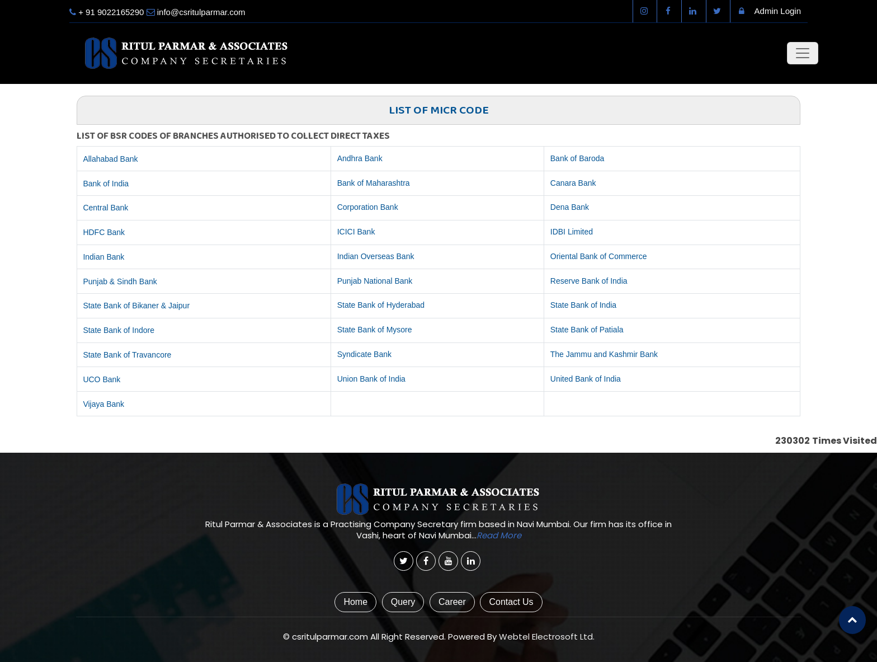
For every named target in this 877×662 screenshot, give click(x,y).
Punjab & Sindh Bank (120, 281)
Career (452, 602)
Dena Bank (569, 207)
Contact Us (511, 602)
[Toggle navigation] (802, 53)
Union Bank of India (371, 378)
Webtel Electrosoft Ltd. (547, 636)
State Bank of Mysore (374, 329)
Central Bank (105, 207)
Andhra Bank (360, 158)
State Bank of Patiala (587, 329)
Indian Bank (103, 256)
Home (355, 602)
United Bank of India (585, 378)
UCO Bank (101, 379)
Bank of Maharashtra (373, 183)
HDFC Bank (104, 232)
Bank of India (106, 183)
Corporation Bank (367, 207)
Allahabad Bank (110, 158)
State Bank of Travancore (127, 354)
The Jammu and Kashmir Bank (604, 354)
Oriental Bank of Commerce (598, 256)
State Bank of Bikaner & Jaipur (136, 305)
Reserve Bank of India (589, 280)
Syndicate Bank (364, 354)
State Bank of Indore (118, 330)
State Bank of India (583, 305)
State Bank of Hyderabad (381, 305)
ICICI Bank (356, 231)
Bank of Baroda (577, 158)
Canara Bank (573, 183)
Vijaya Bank (103, 404)
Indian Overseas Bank (375, 256)
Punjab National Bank (375, 280)
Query (403, 602)
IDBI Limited (571, 231)
